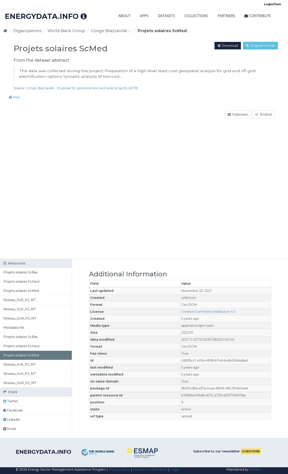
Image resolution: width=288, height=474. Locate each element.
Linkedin (11, 420)
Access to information (150, 469)
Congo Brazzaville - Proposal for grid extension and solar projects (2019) (82, 88)
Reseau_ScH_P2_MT (19, 309)
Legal (174, 469)
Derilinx (255, 469)
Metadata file (13, 328)
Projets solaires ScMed (162, 30)
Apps (144, 15)
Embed (263, 114)
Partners (226, 15)
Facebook (12, 410)
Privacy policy (119, 469)
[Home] (5, 30)
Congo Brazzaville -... (111, 30)
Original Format (260, 46)
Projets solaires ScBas (20, 272)
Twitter (10, 401)
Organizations (27, 30)
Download (227, 46)
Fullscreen (238, 114)
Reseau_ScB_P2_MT (19, 300)
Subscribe (251, 451)
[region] (144, 191)
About (124, 15)
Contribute (257, 15)
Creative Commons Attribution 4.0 (208, 312)
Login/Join (272, 4)
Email (9, 429)
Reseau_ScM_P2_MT (19, 318)
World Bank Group (66, 30)
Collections (196, 15)
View (14, 97)
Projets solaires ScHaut (21, 281)
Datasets (166, 15)
